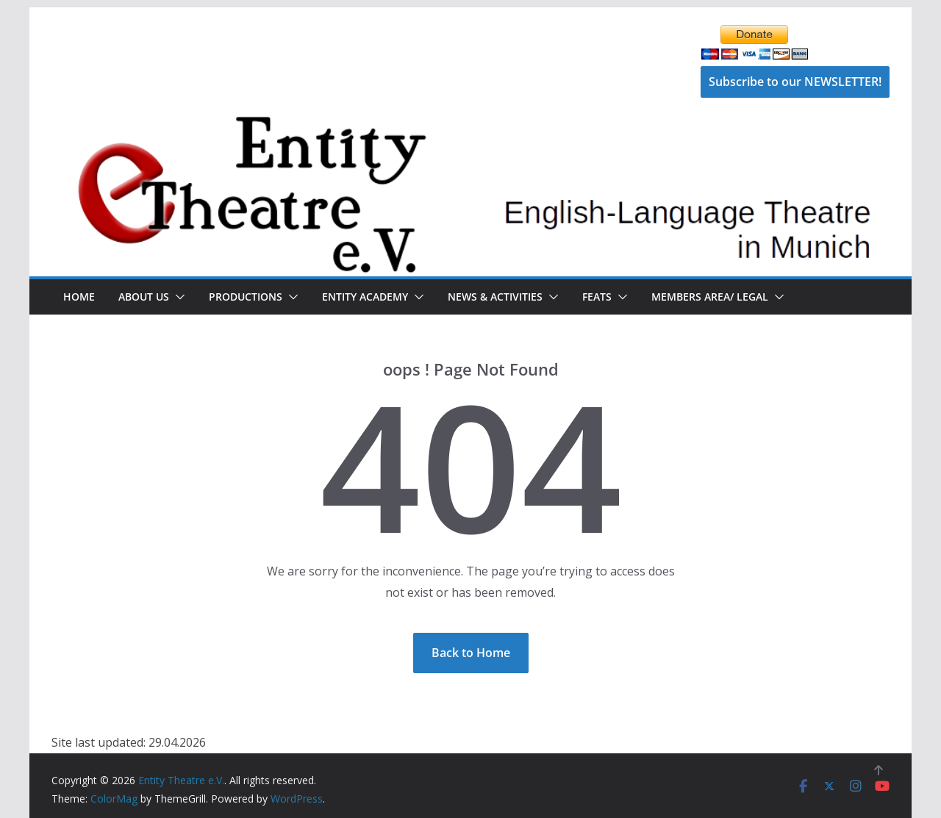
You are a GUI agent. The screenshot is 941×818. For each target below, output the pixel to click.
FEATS (597, 297)
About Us (143, 297)
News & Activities (495, 297)
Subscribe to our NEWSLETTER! (795, 81)
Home (79, 297)
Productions (245, 297)
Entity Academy (365, 297)
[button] (177, 297)
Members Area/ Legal (709, 297)
